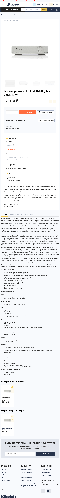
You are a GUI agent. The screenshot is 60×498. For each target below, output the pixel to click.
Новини (3, 472)
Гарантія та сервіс (26, 472)
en (57, 4)
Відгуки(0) (29, 214)
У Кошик (27, 112)
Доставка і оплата (26, 469)
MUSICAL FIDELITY (9, 206)
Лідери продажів (6, 480)
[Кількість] (12, 112)
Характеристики (16, 214)
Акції (2, 475)
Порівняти (50, 101)
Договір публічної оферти (28, 483)
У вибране (55, 101)
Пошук (44, 9)
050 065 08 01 (46, 472)
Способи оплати (26, 480)
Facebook (43, 491)
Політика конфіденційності (29, 475)
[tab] (4, 215)
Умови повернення (26, 477)
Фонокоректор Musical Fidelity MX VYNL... (7, 399)
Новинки (3, 477)
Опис (5, 214)
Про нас (3, 469)
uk (51, 4)
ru (54, 4)
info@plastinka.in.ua (47, 478)
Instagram (49, 491)
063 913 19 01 (46, 475)
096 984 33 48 (46, 470)
